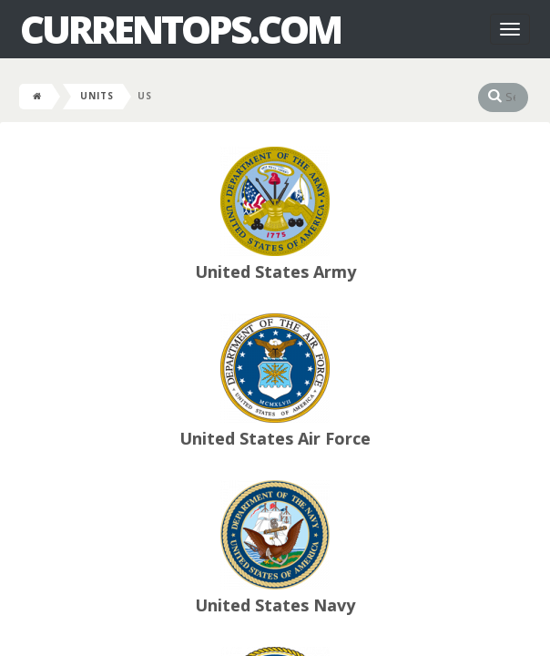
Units (97, 95)
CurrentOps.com (180, 29)
